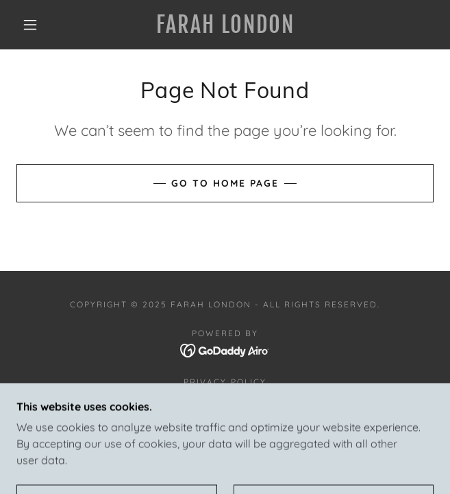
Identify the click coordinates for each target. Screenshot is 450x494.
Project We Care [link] (225, 397)
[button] (37, 24)
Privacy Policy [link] (225, 382)
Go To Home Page (225, 183)
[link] (225, 25)
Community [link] (224, 413)
